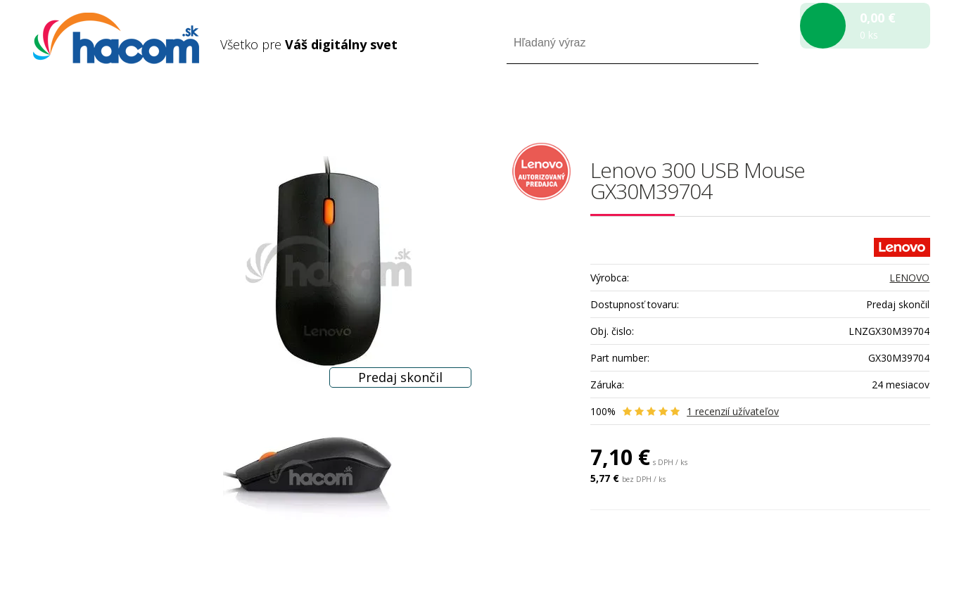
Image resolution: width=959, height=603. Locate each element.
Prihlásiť (813, 104)
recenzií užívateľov (733, 411)
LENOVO (909, 277)
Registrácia (870, 104)
